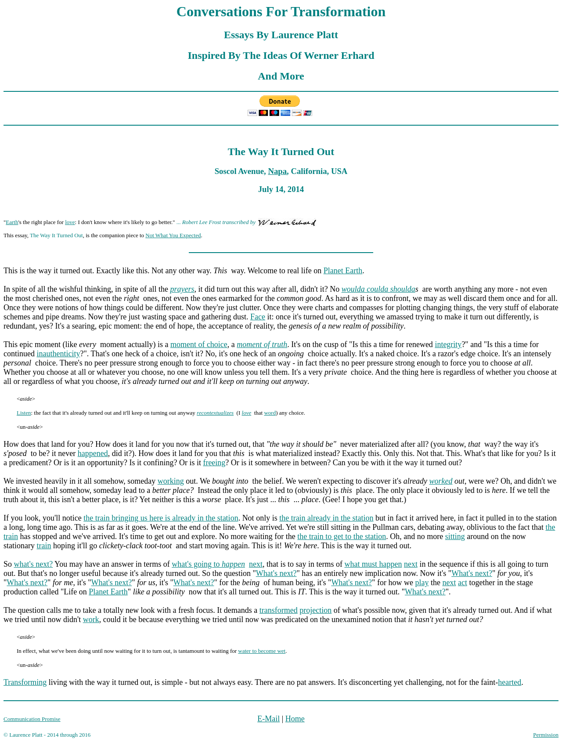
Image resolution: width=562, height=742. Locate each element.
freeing (214, 462)
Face (257, 316)
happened (93, 453)
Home (295, 718)
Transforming (25, 682)
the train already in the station (326, 518)
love (70, 222)
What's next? (276, 573)
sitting (455, 536)
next (256, 564)
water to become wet (261, 651)
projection (315, 610)
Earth (12, 222)
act (462, 582)
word (270, 412)
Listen (24, 412)
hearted (509, 682)
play (422, 582)
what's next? (33, 564)
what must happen (373, 564)
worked (440, 481)
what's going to (208, 564)
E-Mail (268, 718)
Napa (277, 171)
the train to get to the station (341, 536)
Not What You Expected (173, 235)
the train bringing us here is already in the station (160, 518)
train (43, 545)
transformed (278, 610)
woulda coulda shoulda (378, 289)
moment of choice (198, 344)
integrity (448, 344)
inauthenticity (58, 353)
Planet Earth (343, 270)
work (91, 619)
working (171, 481)
